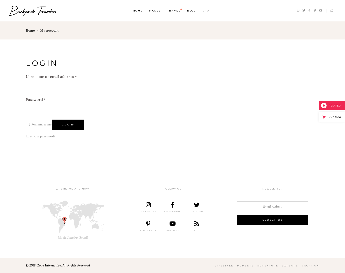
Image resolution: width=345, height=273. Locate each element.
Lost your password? (41, 136)
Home (30, 30)
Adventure (268, 265)
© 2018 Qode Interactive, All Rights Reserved (58, 265)
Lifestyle (224, 265)
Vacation (310, 265)
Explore (290, 265)
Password (36, 99)
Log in (68, 124)
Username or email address (51, 76)
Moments (245, 265)
